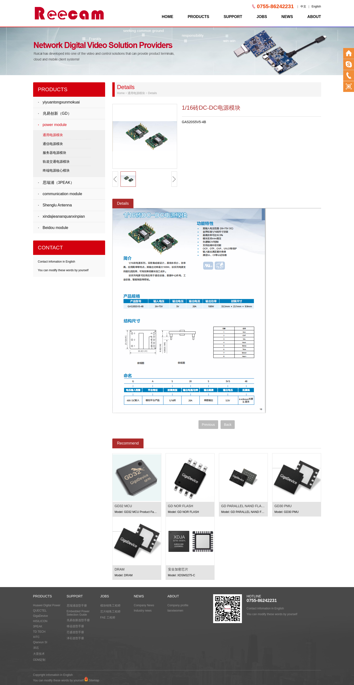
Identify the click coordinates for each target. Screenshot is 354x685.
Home (121, 93)
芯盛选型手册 (75, 632)
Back (227, 425)
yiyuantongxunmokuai (61, 102)
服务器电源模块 (54, 153)
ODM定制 (39, 659)
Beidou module (55, 228)
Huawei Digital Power (46, 605)
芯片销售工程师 (110, 611)
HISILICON (40, 621)
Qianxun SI (40, 642)
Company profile (178, 605)
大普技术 (39, 653)
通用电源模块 (53, 135)
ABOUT (314, 17)
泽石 (36, 647)
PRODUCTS (198, 17)
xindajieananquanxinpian (64, 216)
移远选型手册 (75, 626)
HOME (167, 17)
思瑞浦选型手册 (77, 605)
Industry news (143, 610)
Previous (208, 425)
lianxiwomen (175, 610)
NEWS (287, 17)
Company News (144, 605)
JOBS (262, 17)
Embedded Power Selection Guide (78, 613)
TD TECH (39, 631)
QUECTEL (40, 610)
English (316, 6)
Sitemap (94, 680)
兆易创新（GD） (57, 113)
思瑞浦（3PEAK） (58, 182)
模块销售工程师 (110, 605)
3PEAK (37, 626)
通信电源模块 (53, 144)
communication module (62, 194)
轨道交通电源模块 (56, 161)
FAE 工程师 (107, 617)
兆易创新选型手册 (78, 620)
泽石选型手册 (75, 638)
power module (55, 125)
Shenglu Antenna (57, 205)
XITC (36, 637)
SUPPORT (233, 17)
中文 (303, 6)
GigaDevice (40, 616)
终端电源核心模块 (56, 170)
